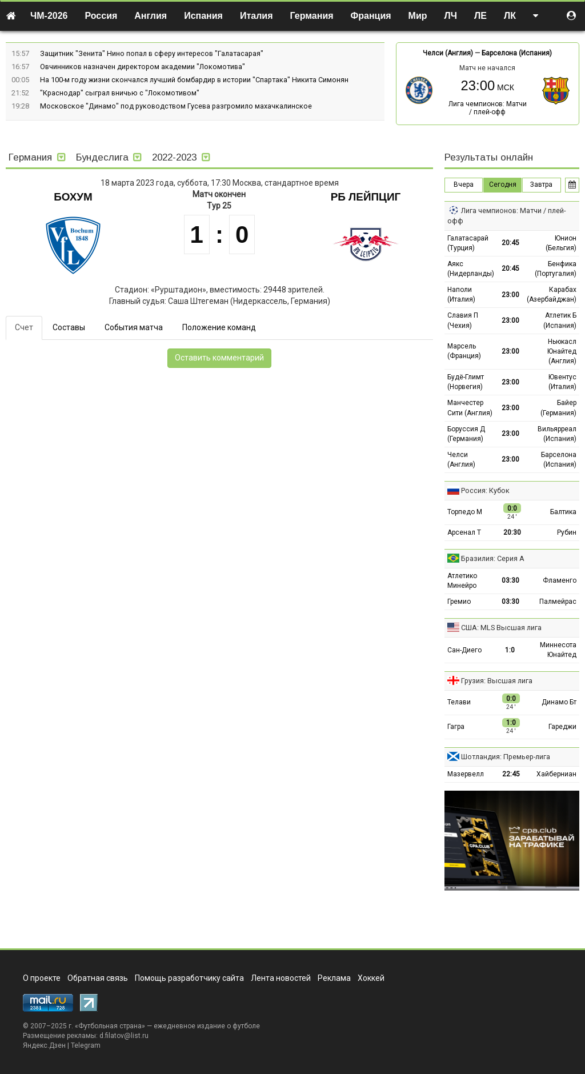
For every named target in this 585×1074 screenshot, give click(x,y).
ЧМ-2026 (49, 16)
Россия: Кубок (485, 490)
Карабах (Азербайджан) (551, 294)
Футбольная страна (110, 1026)
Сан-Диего (464, 650)
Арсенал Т (464, 532)
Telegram (86, 1045)
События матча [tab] (134, 327)
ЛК (510, 16)
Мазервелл (465, 774)
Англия (150, 16)
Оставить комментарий (219, 357)
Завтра (541, 185)
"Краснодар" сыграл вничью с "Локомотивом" (119, 93)
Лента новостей (281, 978)
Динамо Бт (559, 702)
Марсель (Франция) (464, 351)
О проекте (42, 978)
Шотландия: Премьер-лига (505, 756)
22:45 (511, 774)
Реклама (334, 978)
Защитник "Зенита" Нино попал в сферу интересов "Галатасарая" (151, 53)
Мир (417, 16)
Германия (312, 16)
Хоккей (371, 978)
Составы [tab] (69, 327)
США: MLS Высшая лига (501, 627)
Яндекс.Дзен (44, 1045)
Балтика (563, 512)
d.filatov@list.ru (124, 1036)
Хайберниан (556, 774)
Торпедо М (464, 512)
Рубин (566, 532)
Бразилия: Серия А (492, 558)
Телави (459, 702)
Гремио (459, 602)
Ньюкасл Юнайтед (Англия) (561, 351)
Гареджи (562, 727)
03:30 (510, 580)
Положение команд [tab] (219, 327)
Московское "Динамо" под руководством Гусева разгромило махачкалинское (176, 106)
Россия (101, 16)
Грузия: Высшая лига (496, 680)
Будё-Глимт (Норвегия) (465, 382)
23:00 (510, 295)
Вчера (464, 185)
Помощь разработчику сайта (189, 978)
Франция (371, 16)
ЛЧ (450, 16)
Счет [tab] (24, 327)
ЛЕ (480, 16)
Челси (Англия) (448, 53)
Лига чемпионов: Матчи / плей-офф (487, 108)
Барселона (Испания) (517, 53)
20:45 (510, 243)
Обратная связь (97, 978)
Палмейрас (557, 602)
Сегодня (502, 185)
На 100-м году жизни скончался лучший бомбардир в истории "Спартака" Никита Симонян (194, 79)
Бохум (73, 197)
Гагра (455, 727)
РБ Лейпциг (366, 197)
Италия (256, 16)
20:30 (512, 532)
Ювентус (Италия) (562, 382)
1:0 (510, 650)
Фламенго (559, 580)
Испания (203, 16)
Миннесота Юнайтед (558, 650)
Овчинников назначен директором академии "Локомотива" (142, 66)
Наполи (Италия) (461, 294)
